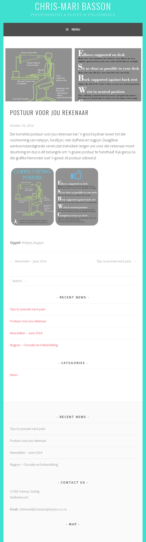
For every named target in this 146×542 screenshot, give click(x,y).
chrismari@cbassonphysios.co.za (43, 509)
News (14, 375)
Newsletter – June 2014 (28, 261)
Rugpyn (38, 243)
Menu (76, 29)
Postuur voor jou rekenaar (28, 321)
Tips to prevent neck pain (116, 261)
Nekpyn (27, 243)
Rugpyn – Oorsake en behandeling (34, 345)
